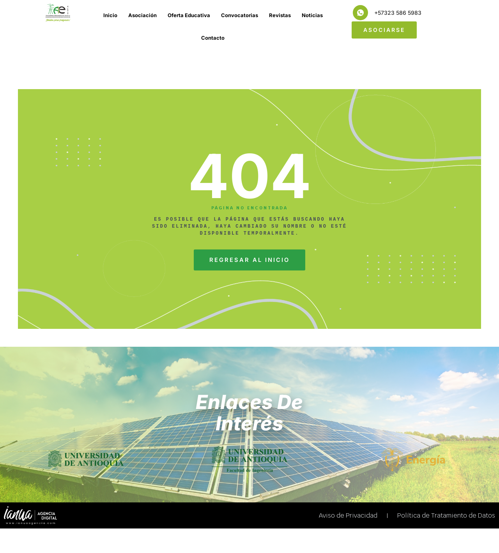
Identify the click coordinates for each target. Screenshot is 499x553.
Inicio (110, 15)
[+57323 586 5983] (360, 12)
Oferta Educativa (189, 15)
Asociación (142, 15)
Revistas (280, 15)
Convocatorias (239, 15)
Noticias (312, 15)
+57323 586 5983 (397, 12)
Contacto (213, 38)
